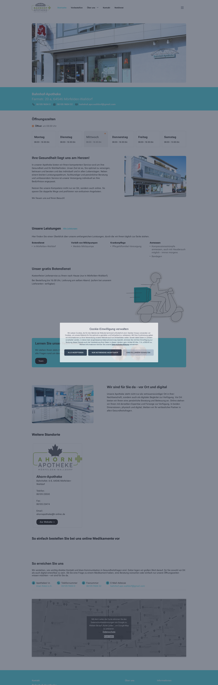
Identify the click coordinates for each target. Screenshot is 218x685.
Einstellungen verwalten (138, 353)
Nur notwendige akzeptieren (105, 353)
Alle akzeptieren (75, 353)
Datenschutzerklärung (120, 345)
